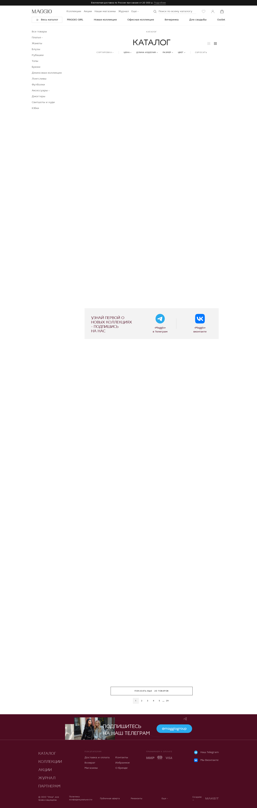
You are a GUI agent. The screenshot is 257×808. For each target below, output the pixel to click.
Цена (127, 52)
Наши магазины (105, 11)
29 (167, 701)
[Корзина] (222, 11)
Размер (167, 52)
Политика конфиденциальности (80, 798)
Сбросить (201, 52)
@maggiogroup (174, 728)
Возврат (90, 763)
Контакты (121, 757)
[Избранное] (203, 11)
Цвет (181, 52)
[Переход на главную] (42, 11)
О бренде (121, 768)
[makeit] (212, 798)
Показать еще (152, 691)
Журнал (123, 11)
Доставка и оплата (97, 757)
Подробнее (160, 2)
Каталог (47, 752)
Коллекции (74, 11)
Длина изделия (146, 52)
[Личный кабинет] (212, 11)
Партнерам (49, 785)
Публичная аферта (110, 798)
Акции (88, 11)
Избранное (122, 763)
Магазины (91, 768)
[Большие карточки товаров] (209, 43)
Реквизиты (136, 798)
